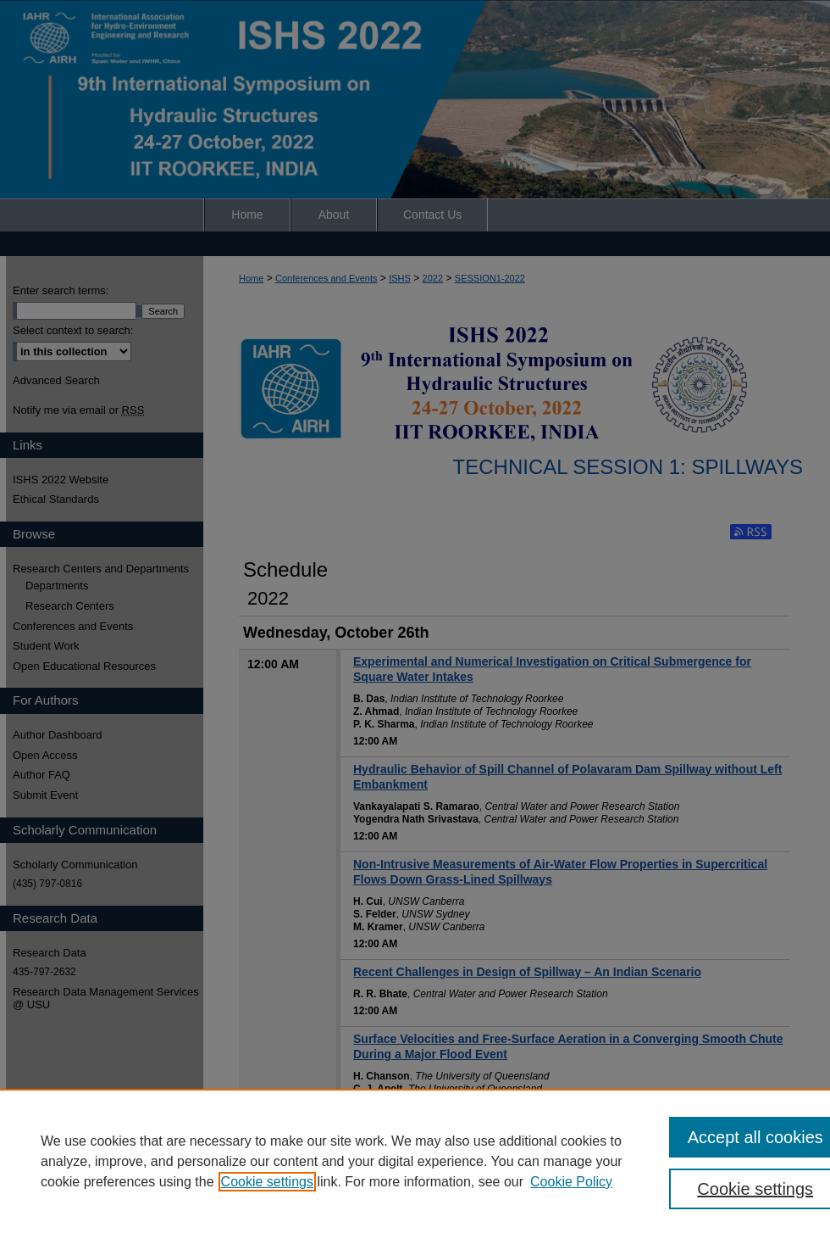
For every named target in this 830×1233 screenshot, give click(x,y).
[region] (415, 1161)
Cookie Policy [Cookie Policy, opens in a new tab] (571, 1181)
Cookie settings (267, 1181)
